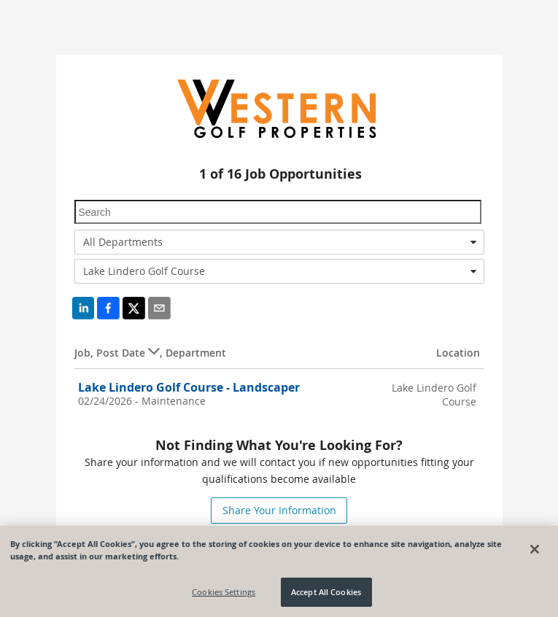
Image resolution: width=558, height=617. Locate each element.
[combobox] (279, 242)
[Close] (535, 549)
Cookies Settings (223, 591)
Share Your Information (279, 510)
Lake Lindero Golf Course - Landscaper (189, 387)
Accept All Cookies (326, 591)
